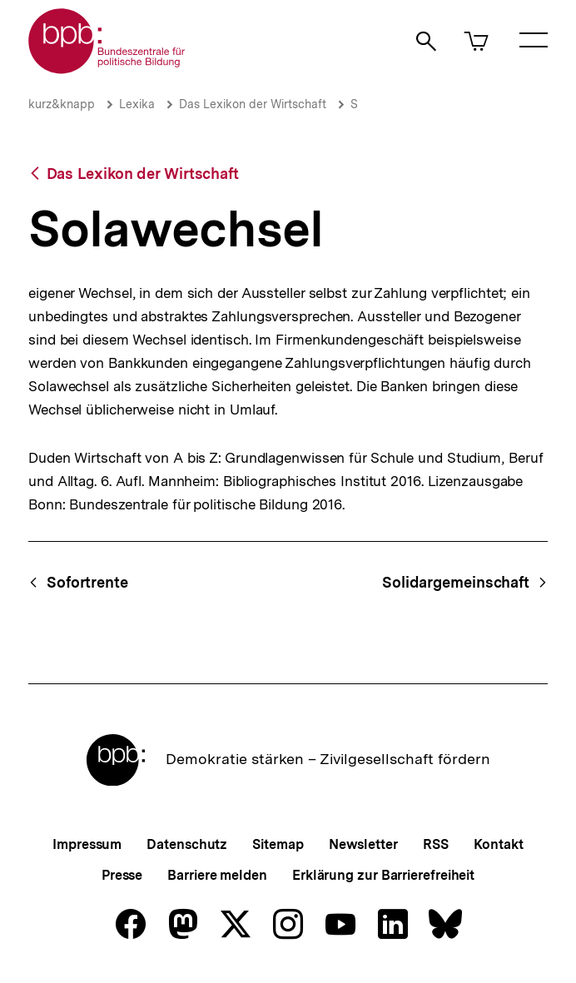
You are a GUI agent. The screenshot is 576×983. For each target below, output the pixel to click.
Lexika (137, 104)
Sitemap (277, 844)
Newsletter (363, 844)
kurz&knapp (61, 104)
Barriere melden (217, 875)
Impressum (87, 844)
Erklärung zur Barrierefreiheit (383, 875)
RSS (436, 844)
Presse (122, 875)
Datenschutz (186, 844)
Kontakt (499, 844)
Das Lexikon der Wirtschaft (252, 104)
